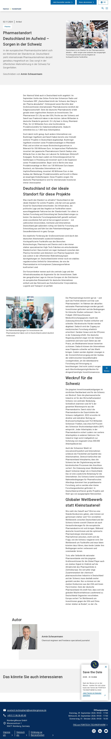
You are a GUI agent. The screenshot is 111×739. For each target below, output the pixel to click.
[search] (102, 8)
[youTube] (106, 731)
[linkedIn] (100, 731)
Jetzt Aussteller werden (62, 2)
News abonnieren (85, 2)
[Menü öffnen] (107, 8)
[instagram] (94, 731)
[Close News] (93, 665)
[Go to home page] (15, 9)
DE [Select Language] (103, 2)
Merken (106, 369)
